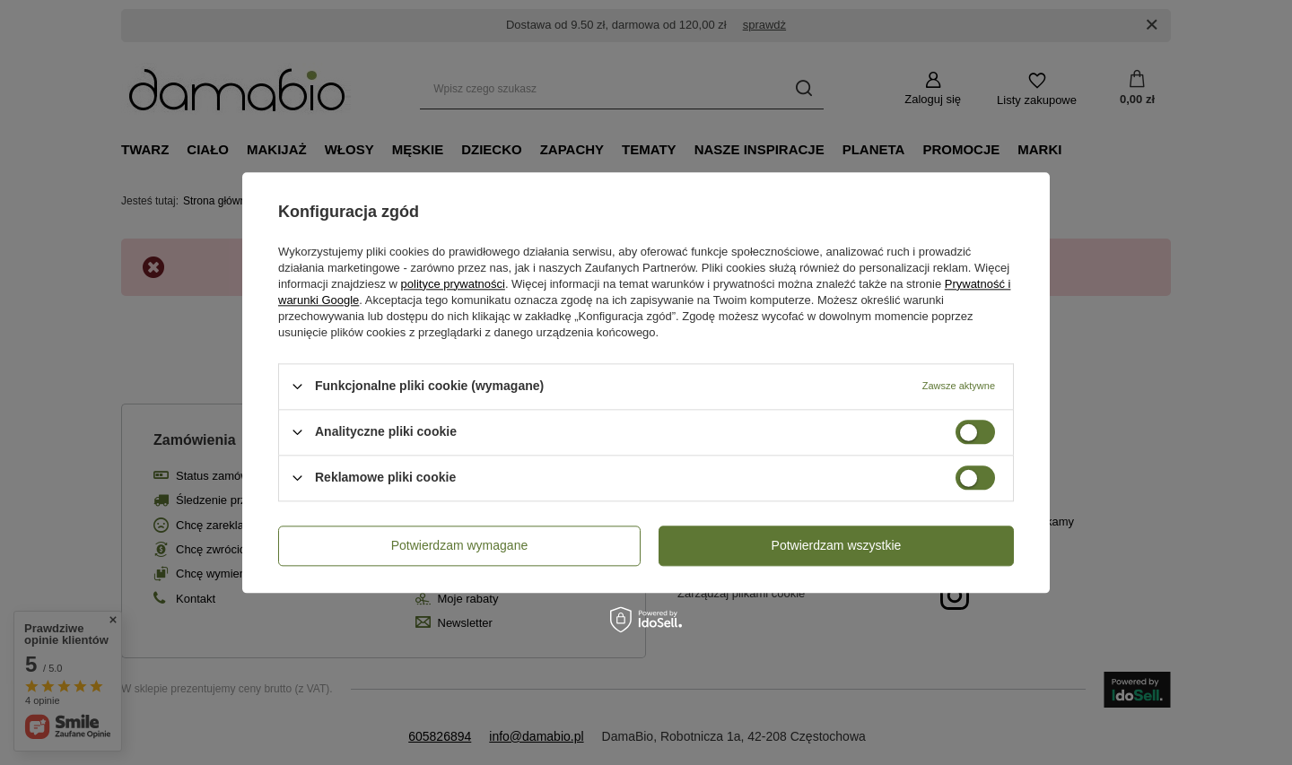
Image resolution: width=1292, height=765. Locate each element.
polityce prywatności (453, 284)
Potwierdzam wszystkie (837, 545)
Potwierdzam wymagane (459, 545)
